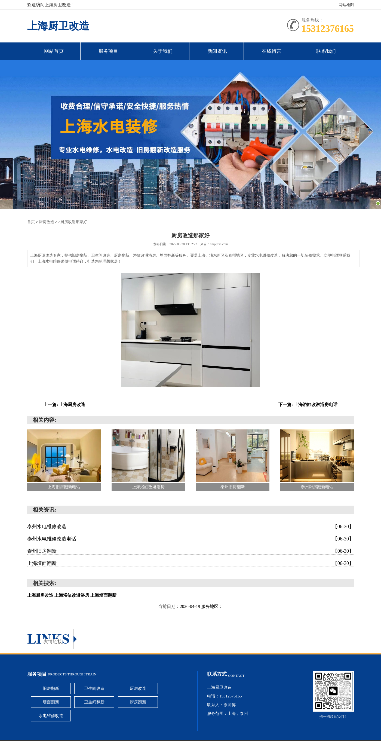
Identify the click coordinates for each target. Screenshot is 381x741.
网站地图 (346, 5)
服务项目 (108, 51)
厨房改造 (46, 222)
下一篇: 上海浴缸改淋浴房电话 (307, 404)
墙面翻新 (51, 702)
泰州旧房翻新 (190, 551)
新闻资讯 (217, 51)
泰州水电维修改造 (190, 526)
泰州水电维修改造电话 (190, 539)
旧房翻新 (51, 688)
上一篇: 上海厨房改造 (64, 404)
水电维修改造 (51, 716)
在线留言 (271, 51)
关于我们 (163, 51)
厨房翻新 (138, 702)
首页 (31, 222)
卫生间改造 (94, 688)
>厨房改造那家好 (72, 222)
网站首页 (54, 51)
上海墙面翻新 (190, 563)
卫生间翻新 (94, 702)
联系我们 (326, 51)
